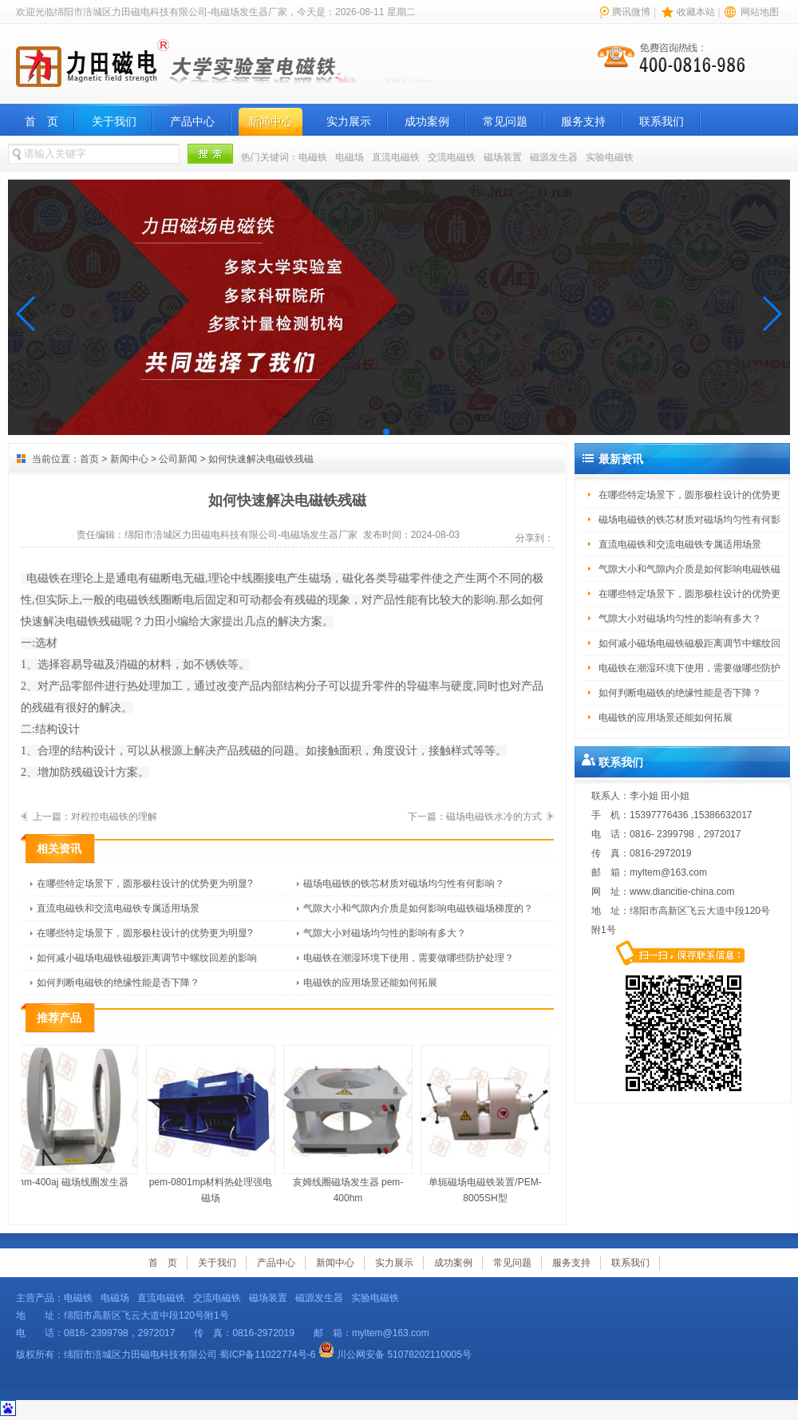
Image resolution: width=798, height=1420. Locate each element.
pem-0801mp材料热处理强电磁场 (214, 1124)
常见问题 (505, 121)
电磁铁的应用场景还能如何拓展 (370, 982)
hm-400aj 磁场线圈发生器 (77, 1116)
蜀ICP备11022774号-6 (267, 1354)
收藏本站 (696, 12)
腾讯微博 (631, 12)
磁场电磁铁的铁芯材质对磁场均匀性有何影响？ (403, 883)
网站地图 (760, 12)
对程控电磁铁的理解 (114, 816)
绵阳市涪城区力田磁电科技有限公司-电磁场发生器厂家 (241, 534)
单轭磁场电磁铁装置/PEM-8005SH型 (489, 1124)
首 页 (41, 121)
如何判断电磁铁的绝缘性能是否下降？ (118, 982)
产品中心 (192, 121)
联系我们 (661, 121)
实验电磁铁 (610, 157)
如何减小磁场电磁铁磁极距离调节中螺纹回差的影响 (147, 957)
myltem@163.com (668, 872)
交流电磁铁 (452, 157)
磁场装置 (503, 157)
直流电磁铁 (396, 157)
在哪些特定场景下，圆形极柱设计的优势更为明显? (145, 883)
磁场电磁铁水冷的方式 (494, 816)
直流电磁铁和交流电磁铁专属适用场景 (118, 908)
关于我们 (114, 121)
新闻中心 (270, 121)
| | (688, 12)
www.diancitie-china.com (682, 891)
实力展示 (348, 121)
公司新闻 (178, 459)
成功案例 (427, 121)
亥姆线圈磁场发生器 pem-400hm (352, 1124)
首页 (89, 459)
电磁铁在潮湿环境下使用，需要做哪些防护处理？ (408, 957)
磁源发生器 (554, 157)
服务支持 (583, 121)
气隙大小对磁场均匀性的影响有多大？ (384, 933)
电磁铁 (312, 157)
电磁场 (349, 157)
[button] (27, 313)
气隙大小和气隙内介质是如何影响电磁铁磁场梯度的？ (418, 908)
